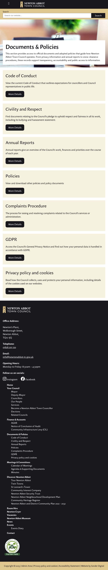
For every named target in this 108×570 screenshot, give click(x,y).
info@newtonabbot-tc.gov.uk (18, 357)
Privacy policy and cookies (45, 565)
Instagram (10, 379)
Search (6, 11)
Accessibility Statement (69, 565)
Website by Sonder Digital (92, 565)
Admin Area (26, 565)
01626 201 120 (9, 347)
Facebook (28, 379)
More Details (14, 94)
